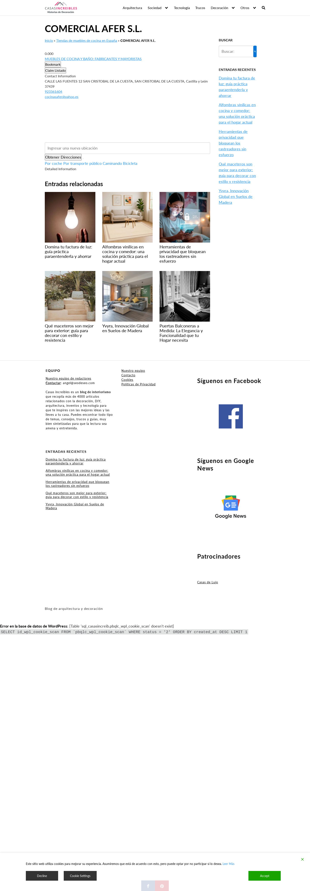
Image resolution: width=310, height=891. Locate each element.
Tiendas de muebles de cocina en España (86, 40)
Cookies (127, 380)
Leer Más (228, 864)
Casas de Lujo (207, 582)
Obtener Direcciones (63, 157)
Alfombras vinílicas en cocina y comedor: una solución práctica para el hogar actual (78, 472)
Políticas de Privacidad (138, 384)
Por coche (53, 163)
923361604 (53, 91)
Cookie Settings (80, 876)
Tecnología (182, 8)
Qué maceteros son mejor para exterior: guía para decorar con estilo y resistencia (77, 495)
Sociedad (154, 8)
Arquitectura (132, 8)
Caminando (112, 163)
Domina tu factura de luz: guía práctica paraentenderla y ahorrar (76, 461)
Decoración (219, 8)
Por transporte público (82, 163)
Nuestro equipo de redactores (68, 378)
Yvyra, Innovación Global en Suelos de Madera (236, 196)
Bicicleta (130, 163)
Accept (264, 876)
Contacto (128, 375)
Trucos (200, 8)
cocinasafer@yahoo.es (61, 97)
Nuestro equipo (133, 370)
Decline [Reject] (42, 876)
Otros (244, 8)
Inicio (49, 40)
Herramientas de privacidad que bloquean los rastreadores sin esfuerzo (233, 143)
